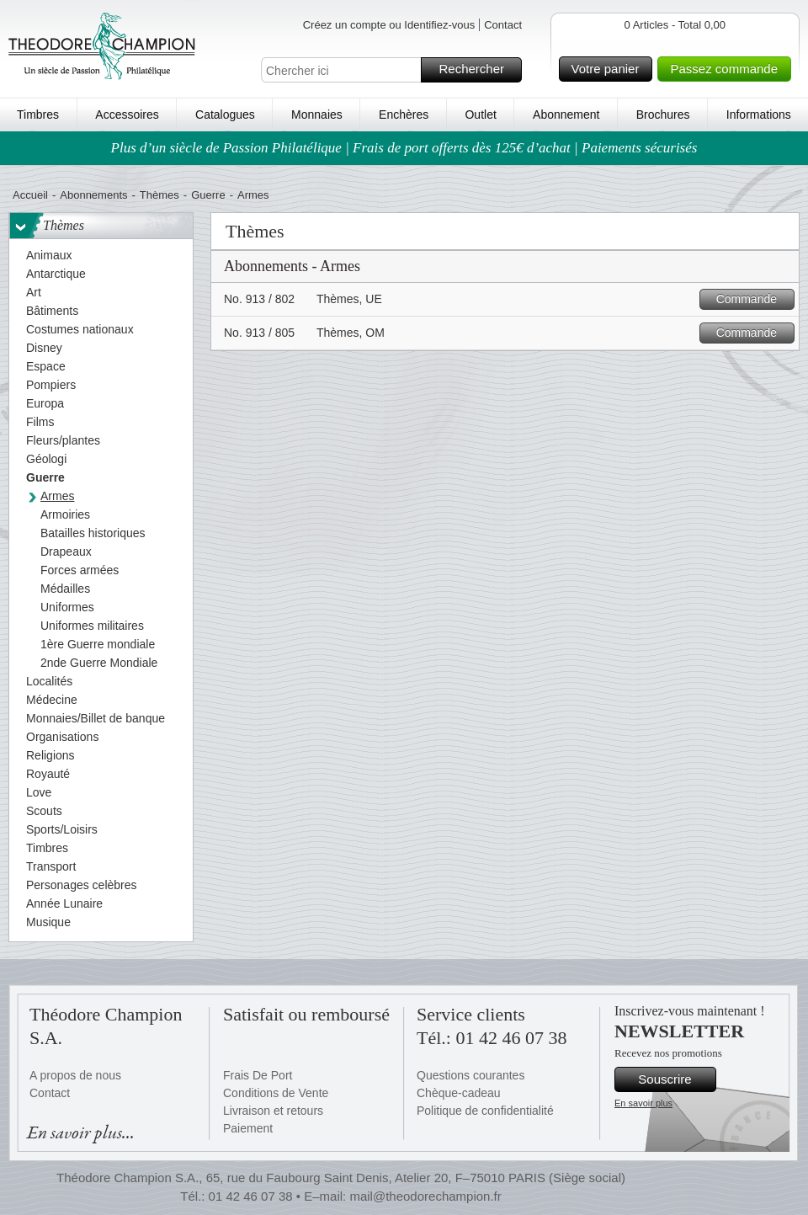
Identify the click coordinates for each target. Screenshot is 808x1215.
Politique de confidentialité (485, 1110)
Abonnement (566, 114)
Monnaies (317, 114)
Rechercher (478, 70)
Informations (758, 114)
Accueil (30, 195)
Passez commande (728, 69)
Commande (752, 299)
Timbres (38, 114)
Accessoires (126, 114)
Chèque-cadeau (459, 1093)
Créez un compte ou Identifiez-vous (389, 25)
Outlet (480, 114)
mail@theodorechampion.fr (425, 1196)
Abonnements (93, 195)
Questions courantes (470, 1075)
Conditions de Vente (275, 1093)
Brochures (663, 114)
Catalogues (225, 114)
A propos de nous (75, 1075)
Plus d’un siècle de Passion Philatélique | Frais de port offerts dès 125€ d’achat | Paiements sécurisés (404, 148)
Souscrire (674, 1079)
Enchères (403, 114)
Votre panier (609, 69)
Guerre (208, 195)
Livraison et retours (273, 1110)
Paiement (248, 1128)
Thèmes (159, 195)
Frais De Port (257, 1075)
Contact (503, 25)
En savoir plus (643, 1103)
